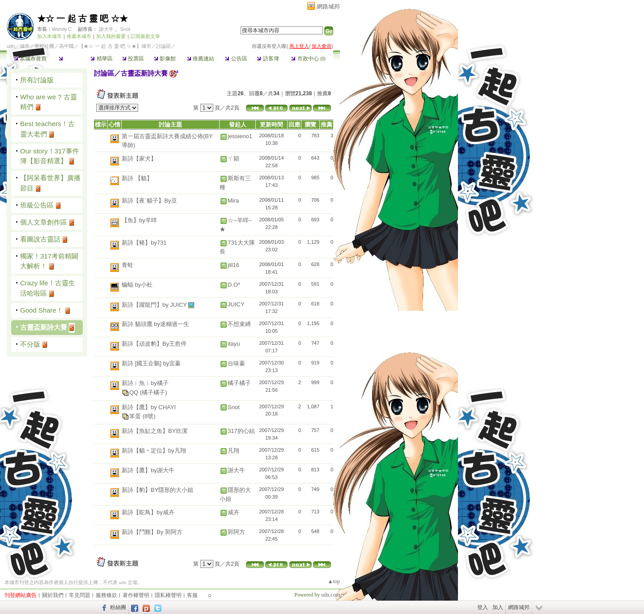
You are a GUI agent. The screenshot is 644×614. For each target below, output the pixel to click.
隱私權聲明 (168, 595)
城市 (25, 46)
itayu (234, 343)
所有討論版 (37, 80)
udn (11, 46)
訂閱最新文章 (145, 36)
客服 (192, 595)
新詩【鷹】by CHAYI (149, 407)
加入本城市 (49, 36)
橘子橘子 (239, 383)
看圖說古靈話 (40, 239)
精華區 (101, 58)
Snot (125, 29)
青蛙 (127, 265)
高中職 (66, 46)
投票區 (133, 58)
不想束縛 (239, 324)
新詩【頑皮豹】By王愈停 (154, 343)
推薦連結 (200, 58)
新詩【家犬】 (139, 158)
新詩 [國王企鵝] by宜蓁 (151, 363)
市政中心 (308, 58)
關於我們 (53, 595)
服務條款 (106, 595)
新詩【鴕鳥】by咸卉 (148, 512)
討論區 (69, 58)
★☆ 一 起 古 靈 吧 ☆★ (82, 18)
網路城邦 (328, 6)
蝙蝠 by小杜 (137, 284)
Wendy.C (62, 29)
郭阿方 (236, 532)
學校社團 (44, 46)
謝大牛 (106, 29)
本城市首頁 (30, 58)
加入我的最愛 (111, 36)
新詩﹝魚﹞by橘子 (145, 383)
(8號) (149, 416)
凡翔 (233, 450)
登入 (482, 607)
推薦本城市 (79, 36)
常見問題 (79, 595)
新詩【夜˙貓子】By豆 (149, 200)
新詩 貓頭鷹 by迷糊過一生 (155, 324)
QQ (134, 392)
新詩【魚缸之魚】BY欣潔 (154, 431)
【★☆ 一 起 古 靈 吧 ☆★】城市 (115, 46)
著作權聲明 (136, 595)
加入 (497, 607)
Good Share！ (41, 310)
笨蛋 (136, 416)
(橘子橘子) (153, 392)
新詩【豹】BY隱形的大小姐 (157, 490)
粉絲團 (118, 607)
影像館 (165, 58)
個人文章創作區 (43, 222)
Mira (233, 200)
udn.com (330, 595)
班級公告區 (37, 205)
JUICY (236, 304)
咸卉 (233, 512)
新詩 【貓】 (137, 178)
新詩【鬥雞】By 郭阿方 (152, 532)
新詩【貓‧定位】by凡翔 (154, 450)
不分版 (30, 344)
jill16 (233, 265)
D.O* (234, 284)
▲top (334, 581)
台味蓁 (236, 363)
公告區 (236, 58)
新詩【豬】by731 (144, 242)
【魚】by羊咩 (139, 220)
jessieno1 (240, 136)
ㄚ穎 (233, 158)
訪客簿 (268, 58)
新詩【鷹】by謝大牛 (148, 470)
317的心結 (241, 431)
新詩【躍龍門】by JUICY (155, 304)
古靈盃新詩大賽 (43, 327)
